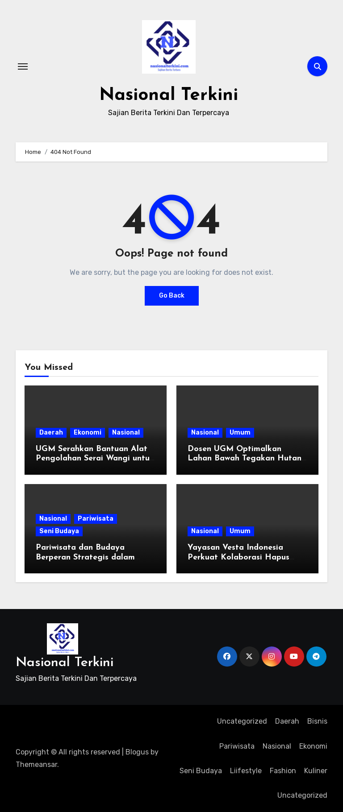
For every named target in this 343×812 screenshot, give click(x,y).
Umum (240, 432)
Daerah (51, 432)
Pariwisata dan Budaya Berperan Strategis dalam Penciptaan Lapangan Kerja (90, 557)
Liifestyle (246, 770)
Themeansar (36, 764)
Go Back (171, 295)
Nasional (126, 432)
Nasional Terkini (168, 95)
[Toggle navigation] (23, 66)
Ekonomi (87, 432)
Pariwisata (95, 518)
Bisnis (317, 721)
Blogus (137, 751)
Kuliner (315, 770)
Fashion (283, 770)
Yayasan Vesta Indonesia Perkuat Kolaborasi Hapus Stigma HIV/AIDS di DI (238, 557)
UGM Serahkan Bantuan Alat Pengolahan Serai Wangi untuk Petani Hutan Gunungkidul (95, 458)
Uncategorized (242, 721)
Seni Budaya (59, 530)
